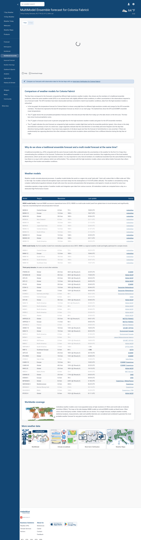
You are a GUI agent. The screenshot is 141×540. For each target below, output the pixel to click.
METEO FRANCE (130, 352)
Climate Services (28, 533)
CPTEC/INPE (131, 390)
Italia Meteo (132, 407)
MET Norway (131, 424)
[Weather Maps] (123, 499)
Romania (35, 13)
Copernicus (132, 441)
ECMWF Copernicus (129, 411)
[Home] (8, 4)
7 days (27, 22)
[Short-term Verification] (94, 499)
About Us (42, 526)
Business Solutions (29, 526)
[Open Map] (44, 4)
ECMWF (133, 289)
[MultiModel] (38, 499)
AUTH (134, 394)
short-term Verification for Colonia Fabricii (89, 81)
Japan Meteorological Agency (126, 378)
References (43, 530)
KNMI (134, 323)
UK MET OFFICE (130, 365)
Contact (41, 536)
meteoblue (132, 210)
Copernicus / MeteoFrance (127, 436)
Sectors (25, 536)
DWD (134, 428)
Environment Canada (129, 369)
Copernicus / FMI (130, 449)
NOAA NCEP (132, 294)
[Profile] (131, 4)
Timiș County (27, 13)
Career (41, 533)
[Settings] (136, 4)
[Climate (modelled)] (66, 499)
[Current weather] (130, 11)
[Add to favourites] (93, 9)
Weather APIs (27, 530)
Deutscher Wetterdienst (128, 310)
